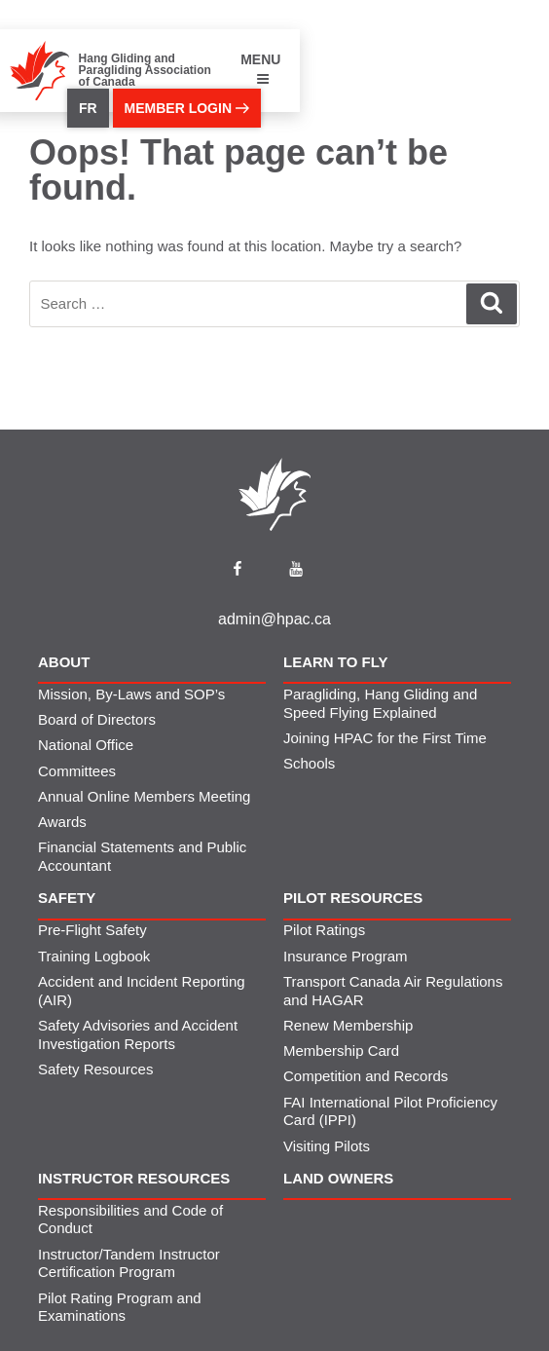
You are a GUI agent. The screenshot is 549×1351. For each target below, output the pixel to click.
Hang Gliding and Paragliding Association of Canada (145, 70)
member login (187, 108)
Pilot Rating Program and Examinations (119, 1307)
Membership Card (341, 1050)
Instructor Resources (134, 1178)
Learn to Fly (335, 662)
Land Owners (338, 1178)
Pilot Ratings (324, 929)
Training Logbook (94, 956)
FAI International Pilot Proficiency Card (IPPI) (390, 1111)
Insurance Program (345, 956)
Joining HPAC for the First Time (385, 738)
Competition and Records (365, 1076)
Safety (66, 897)
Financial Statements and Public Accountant (142, 856)
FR (88, 108)
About (64, 662)
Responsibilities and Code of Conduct (130, 1219)
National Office (85, 744)
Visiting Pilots (326, 1146)
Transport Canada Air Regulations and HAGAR (392, 990)
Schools (309, 763)
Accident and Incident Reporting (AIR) (141, 990)
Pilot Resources (352, 897)
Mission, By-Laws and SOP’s (131, 694)
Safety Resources (95, 1069)
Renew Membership (348, 1025)
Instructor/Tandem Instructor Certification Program (129, 1263)
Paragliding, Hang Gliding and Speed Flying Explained (380, 703)
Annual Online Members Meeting (144, 796)
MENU (260, 69)
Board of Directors (97, 719)
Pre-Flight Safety (92, 929)
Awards (62, 821)
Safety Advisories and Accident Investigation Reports (138, 1034)
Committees (77, 771)
